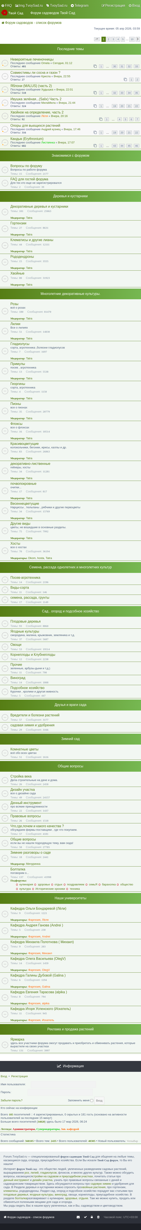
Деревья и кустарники (70, 196)
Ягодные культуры (24, 631)
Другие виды (20, 523)
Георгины (17, 384)
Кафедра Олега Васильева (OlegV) (38, 958)
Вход (4, 1076)
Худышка (47, 89)
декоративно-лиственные (30, 463)
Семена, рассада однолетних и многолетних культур (70, 567)
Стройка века (21, 776)
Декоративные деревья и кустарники (39, 206)
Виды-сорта (19, 587)
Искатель (48, 1020)
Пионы (15, 404)
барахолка (107, 884)
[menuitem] (6, 6)
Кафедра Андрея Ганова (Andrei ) (36, 925)
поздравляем (73, 884)
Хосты (15, 543)
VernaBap (132, 1141)
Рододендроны (22, 256)
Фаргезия (34, 919)
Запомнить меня (80, 1100)
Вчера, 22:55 (62, 76)
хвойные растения (93, 1187)
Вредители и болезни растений (35, 715)
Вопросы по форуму (26, 166)
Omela (45, 63)
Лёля (44, 116)
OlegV (46, 970)
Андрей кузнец (51, 129)
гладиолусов (48, 1172)
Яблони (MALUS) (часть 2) (31, 86)
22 (136, 106)
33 (136, 66)
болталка (21, 1198)
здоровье (42, 884)
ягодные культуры (41, 1194)
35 (136, 92)
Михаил (47, 953)
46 (136, 145)
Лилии (15, 324)
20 (122, 106)
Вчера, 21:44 (67, 102)
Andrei (46, 936)
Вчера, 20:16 (59, 116)
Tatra (29, 217)
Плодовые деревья (25, 621)
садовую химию (101, 1183)
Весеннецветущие (24, 503)
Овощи (15, 644)
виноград (61, 1194)
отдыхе (83, 1198)
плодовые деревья (15, 1194)
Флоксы (16, 424)
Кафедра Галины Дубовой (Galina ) (38, 975)
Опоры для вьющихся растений (35, 125)
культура (23, 888)
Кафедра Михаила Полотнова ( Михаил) (42, 942)
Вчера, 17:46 (72, 129)
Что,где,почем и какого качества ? (37, 826)
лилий (35, 1172)
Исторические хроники (48, 888)
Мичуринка (33, 863)
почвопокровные (23, 483)
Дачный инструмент (25, 803)
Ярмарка (17, 1039)
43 (114, 145)
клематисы (10, 1190)
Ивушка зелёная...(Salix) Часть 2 (35, 99)
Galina (46, 986)
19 (114, 106)
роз (27, 1172)
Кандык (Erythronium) (26, 139)
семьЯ (91, 884)
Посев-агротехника (25, 577)
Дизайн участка (22, 789)
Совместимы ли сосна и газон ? (35, 72)
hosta (40, 558)
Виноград (17, 678)
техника (73, 888)
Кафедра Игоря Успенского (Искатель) (40, 1009)
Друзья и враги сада (70, 705)
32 (129, 66)
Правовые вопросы (25, 816)
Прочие (16, 664)
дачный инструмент (16, 1180)
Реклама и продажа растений (70, 1029)
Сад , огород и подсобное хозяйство (70, 611)
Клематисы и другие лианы (31, 240)
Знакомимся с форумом (70, 155)
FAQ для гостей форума (29, 179)
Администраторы (24, 1129)
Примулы (17, 364)
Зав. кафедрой (70, 1129)
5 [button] (123, 39)
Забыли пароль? (11, 1100)
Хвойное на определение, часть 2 (36, 112)
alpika (45, 1003)
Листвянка (48, 142)
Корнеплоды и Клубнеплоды (32, 654)
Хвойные (17, 273)
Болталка (17, 869)
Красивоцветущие (24, 444)
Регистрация (19, 1076)
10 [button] (132, 39)
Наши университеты (70, 898)
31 (122, 66)
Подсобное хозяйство (27, 688)
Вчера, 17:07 (66, 142)
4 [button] (118, 39)
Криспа (46, 76)
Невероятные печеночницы (31, 59)
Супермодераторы (48, 1129)
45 (129, 145)
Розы (14, 304)
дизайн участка (42, 1180)
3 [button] (113, 39)
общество (125, 884)
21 (129, 106)
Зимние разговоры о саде (30, 852)
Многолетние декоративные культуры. (71, 294)
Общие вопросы (70, 766)
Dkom (32, 558)
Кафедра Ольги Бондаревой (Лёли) (38, 908)
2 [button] (108, 39)
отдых (56, 884)
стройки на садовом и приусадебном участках (62, 1176)
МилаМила (48, 102)
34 (129, 92)
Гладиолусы (19, 344)
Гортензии (18, 223)
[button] (97, 39)
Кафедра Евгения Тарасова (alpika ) (38, 992)
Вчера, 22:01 (64, 89)
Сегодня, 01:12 (62, 63)
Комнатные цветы (24, 749)
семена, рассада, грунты (29, 597)
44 (122, 145)
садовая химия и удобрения (32, 725)
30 (114, 66)
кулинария (24, 884)
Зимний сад (70, 739)
